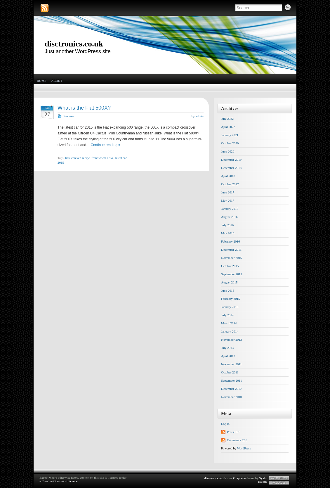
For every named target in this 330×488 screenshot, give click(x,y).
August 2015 (229, 282)
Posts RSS (233, 432)
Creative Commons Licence (60, 481)
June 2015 (227, 290)
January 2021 (229, 135)
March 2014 (229, 323)
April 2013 (228, 356)
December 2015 (231, 249)
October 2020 (230, 143)
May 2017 (227, 200)
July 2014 (227, 315)
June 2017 (227, 192)
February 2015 (230, 298)
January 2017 (229, 208)
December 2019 (231, 159)
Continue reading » (105, 145)
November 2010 (231, 397)
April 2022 (228, 127)
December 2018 (231, 167)
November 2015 (231, 257)
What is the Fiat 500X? (84, 108)
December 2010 (231, 388)
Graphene (239, 478)
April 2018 (228, 176)
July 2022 (227, 118)
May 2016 (227, 233)
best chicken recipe (77, 158)
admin (200, 116)
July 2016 (227, 225)
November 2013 (231, 339)
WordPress (244, 448)
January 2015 (229, 307)
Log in (225, 423)
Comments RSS (237, 440)
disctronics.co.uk (74, 43)
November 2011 (231, 364)
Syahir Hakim (263, 479)
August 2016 (229, 217)
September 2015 (231, 274)
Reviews (68, 116)
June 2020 (227, 151)
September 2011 (231, 380)
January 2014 (229, 331)
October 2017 (230, 184)
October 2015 (230, 266)
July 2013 (227, 347)
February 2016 (230, 241)
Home (41, 80)
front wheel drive (102, 158)
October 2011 (230, 372)
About (56, 80)
